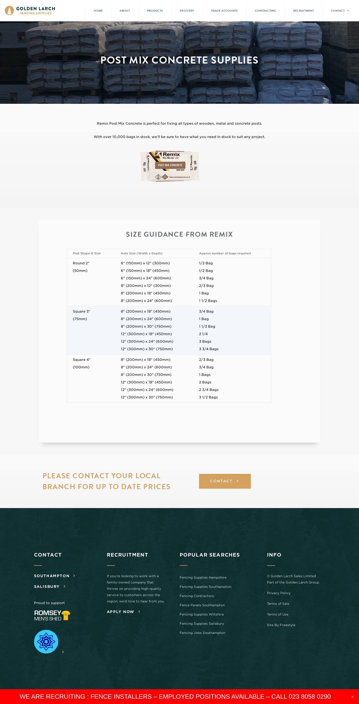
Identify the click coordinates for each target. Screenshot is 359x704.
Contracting (265, 10)
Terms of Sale (278, 604)
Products (155, 10)
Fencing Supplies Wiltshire (202, 614)
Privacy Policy (279, 593)
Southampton (52, 576)
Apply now (120, 612)
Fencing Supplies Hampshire (203, 578)
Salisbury (47, 587)
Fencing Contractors (197, 596)
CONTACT (221, 481)
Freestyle (287, 625)
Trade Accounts (224, 10)
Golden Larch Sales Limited (293, 576)
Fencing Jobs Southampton (202, 633)
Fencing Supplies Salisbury (202, 624)
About (125, 10)
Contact (338, 10)
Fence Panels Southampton (202, 605)
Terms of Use (277, 614)
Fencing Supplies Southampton (205, 587)
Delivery (187, 10)
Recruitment (303, 10)
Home (98, 10)
